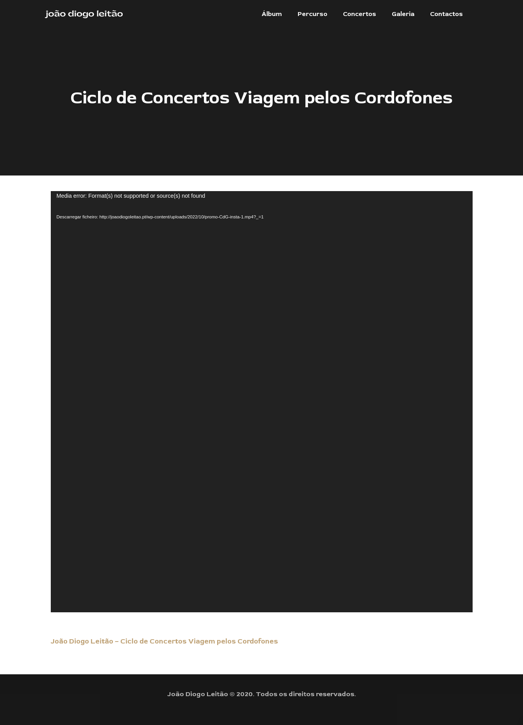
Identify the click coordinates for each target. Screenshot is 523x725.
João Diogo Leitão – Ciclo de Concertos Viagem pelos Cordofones (164, 641)
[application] (262, 401)
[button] (272, 14)
